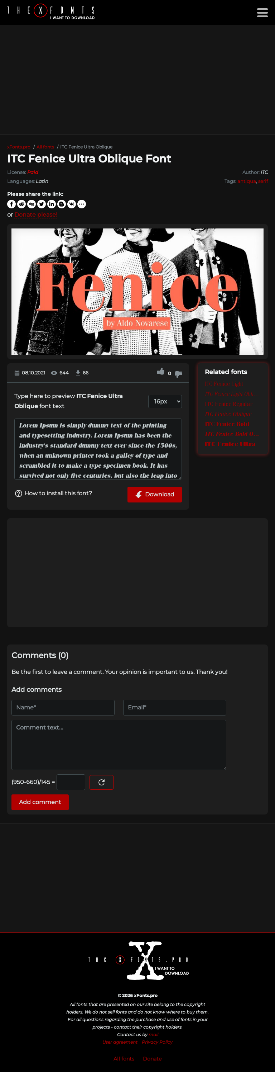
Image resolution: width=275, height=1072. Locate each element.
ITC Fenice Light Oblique (233, 395)
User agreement (120, 1042)
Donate (152, 1059)
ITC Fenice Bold (227, 425)
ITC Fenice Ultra (230, 445)
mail (153, 1034)
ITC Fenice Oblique (228, 415)
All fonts (124, 1059)
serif (263, 181)
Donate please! (35, 214)
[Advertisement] (137, 79)
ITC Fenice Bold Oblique (233, 435)
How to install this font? (53, 493)
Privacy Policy (157, 1042)
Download (154, 494)
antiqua (246, 181)
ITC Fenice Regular (228, 405)
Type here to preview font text (68, 401)
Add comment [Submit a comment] (40, 802)
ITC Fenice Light (224, 385)
